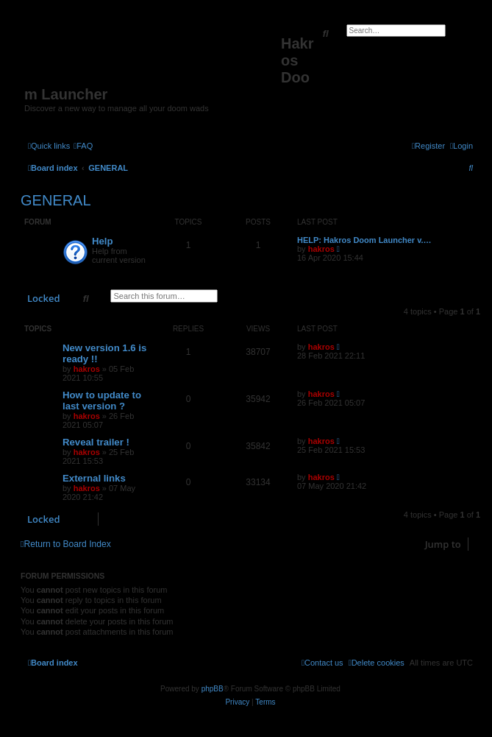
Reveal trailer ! (96, 442)
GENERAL (56, 200)
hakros (321, 248)
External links (94, 478)
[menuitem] (83, 146)
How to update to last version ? (102, 400)
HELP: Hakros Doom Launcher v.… (364, 240)
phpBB (213, 689)
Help (102, 241)
